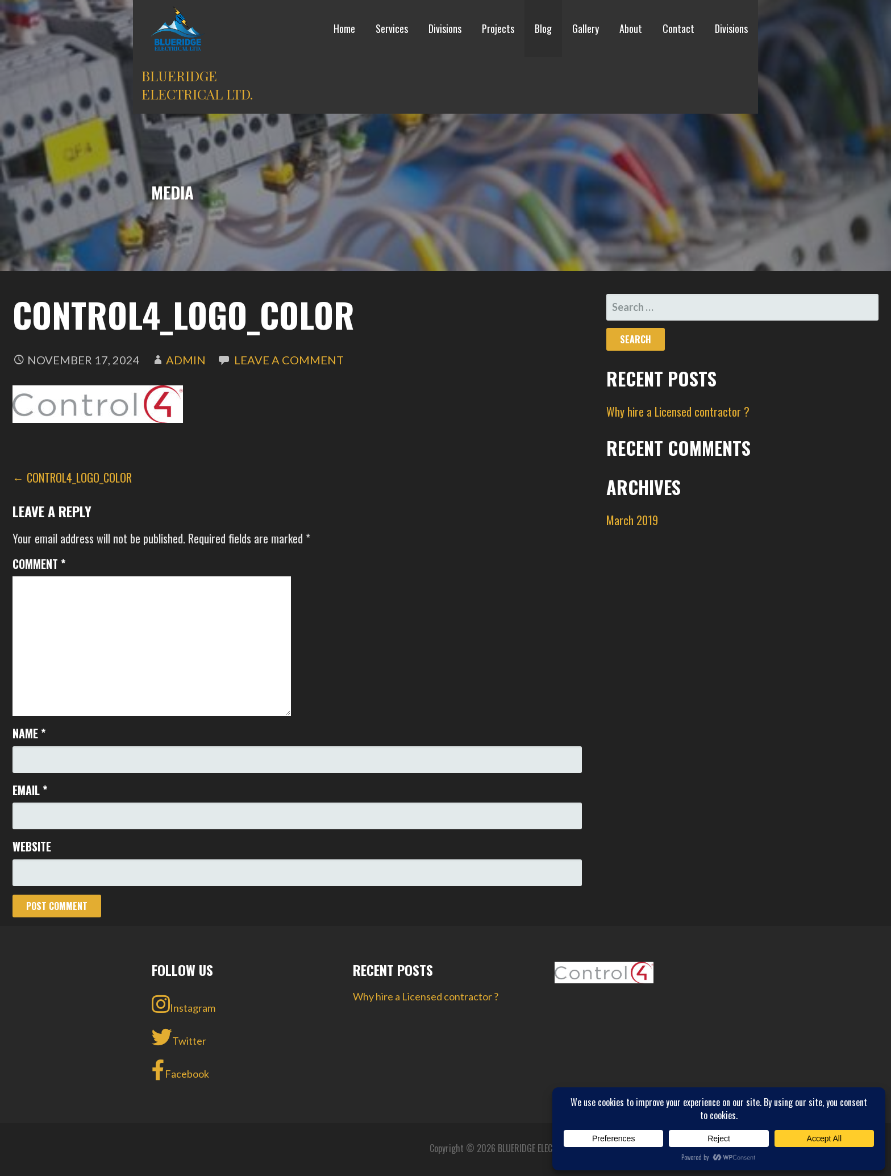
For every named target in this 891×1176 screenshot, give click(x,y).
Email (30, 790)
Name (29, 733)
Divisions (444, 28)
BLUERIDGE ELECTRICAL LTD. (197, 85)
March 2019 (632, 520)
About (630, 28)
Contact (678, 28)
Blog (543, 28)
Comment (39, 563)
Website (32, 846)
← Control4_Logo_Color (72, 477)
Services (392, 28)
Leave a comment (289, 360)
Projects (498, 28)
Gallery (585, 28)
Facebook (180, 1070)
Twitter (179, 1037)
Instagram (183, 1004)
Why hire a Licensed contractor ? (678, 411)
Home (344, 28)
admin (186, 360)
